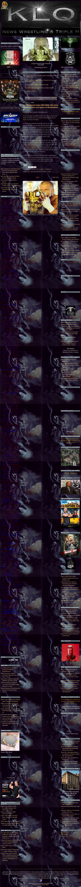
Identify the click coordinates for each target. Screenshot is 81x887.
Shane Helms (10, 533)
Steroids (12, 551)
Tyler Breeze (9, 590)
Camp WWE (15, 264)
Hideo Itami (5, 364)
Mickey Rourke (14, 462)
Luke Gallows (9, 438)
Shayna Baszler (5, 536)
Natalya (9, 475)
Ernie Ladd (8, 336)
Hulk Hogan (15, 366)
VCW (18, 595)
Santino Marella (6, 526)
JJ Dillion (17, 389)
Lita (10, 433)
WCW (4, 607)
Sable (16, 522)
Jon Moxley (9, 397)
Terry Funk (9, 566)
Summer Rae (5, 558)
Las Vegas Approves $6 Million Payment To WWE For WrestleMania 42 (9, 669)
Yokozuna (5, 650)
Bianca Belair (9, 235)
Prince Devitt (9, 496)
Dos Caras (5, 320)
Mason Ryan (13, 448)
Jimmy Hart (5, 387)
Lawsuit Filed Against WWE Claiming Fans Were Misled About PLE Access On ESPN (10, 842)
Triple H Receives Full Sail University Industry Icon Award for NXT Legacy (10, 690)
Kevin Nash (10, 413)
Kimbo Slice (15, 417)
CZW (10, 301)
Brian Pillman (6, 251)
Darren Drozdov (4, 306)
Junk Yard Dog (15, 399)
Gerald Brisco (5, 355)
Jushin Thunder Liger (6, 401)
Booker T (14, 246)
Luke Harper (16, 438)
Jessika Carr (13, 383)
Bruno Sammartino (9, 257)
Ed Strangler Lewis (11, 325)
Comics (14, 292)
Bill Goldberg (11, 239)
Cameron (9, 264)
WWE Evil (8, 618)
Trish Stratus (4, 588)
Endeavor (5, 332)
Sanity (18, 524)
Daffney (14, 301)
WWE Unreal (12, 643)
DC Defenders (11, 311)
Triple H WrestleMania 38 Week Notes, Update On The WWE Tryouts (9, 817)
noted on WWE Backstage (33, 148)
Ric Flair (16, 503)
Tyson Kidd (6, 591)
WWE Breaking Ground (6, 616)
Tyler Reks (16, 590)
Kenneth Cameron (13, 410)
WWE (16, 613)
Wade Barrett (10, 604)
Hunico (4, 367)
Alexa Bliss (8, 209)
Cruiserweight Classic (8, 297)
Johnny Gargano (12, 395)
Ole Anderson (16, 482)
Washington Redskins (12, 606)
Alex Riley (14, 207)
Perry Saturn (17, 492)
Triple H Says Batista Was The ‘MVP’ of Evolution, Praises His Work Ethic (70, 211)
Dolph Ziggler (16, 318)
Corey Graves (15, 295)
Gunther (3, 362)
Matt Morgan (16, 450)
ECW (3, 325)
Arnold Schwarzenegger (13, 221)
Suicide (16, 556)
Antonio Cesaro (14, 216)
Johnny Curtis (4, 395)
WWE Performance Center (10, 631)
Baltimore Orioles (14, 228)
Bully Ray (17, 260)
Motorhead (6, 471)
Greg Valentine (16, 360)
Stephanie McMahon (10, 549)
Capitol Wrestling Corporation (8, 267)
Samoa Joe (12, 524)
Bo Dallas (16, 241)
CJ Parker (15, 287)
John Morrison (14, 394)
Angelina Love (6, 216)
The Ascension (5, 568)
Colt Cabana (8, 292)
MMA (9, 470)
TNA (10, 579)
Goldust (10, 359)
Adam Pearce (8, 202)
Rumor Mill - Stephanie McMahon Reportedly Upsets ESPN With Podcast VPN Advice (69, 748)
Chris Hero (16, 278)
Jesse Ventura (6, 383)
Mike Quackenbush (6, 466)
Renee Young (13, 501)
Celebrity (12, 271)
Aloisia (13, 211)
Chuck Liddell (11, 285)
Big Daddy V (17, 235)
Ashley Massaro (6, 223)
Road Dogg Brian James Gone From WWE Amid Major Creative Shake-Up (10, 710)
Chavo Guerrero (7, 274)
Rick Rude (15, 505)
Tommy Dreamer (11, 582)
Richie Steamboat (7, 505)
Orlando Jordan (11, 484)
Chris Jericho (6, 279)
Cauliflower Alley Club (13, 269)
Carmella (5, 269)
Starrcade (15, 547)
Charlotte (15, 272)
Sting (9, 552)
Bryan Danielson (10, 258)
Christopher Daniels (7, 283)
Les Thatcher (4, 427)
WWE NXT (6, 629)
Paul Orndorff (11, 491)
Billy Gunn (10, 241)
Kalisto (16, 404)
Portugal (16, 494)
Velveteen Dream (5, 596)
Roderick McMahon (10, 514)
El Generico (8, 329)
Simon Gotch (6, 542)
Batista (5, 232)
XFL (16, 648)
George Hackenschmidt (12, 353)
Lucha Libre (11, 436)
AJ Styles (7, 206)
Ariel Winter (11, 220)
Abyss (14, 200)
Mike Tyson (14, 466)
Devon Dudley (10, 315)
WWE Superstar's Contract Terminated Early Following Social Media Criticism (10, 675)
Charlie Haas (9, 272)
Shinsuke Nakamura (7, 540)
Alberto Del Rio (6, 207)
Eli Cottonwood (16, 329)
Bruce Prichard (6, 255)
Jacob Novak (10, 374)
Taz (3, 563)
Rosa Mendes (10, 519)
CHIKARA (11, 276)
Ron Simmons (11, 517)
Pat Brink (15, 485)
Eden (17, 327)
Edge (3, 329)
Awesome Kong (9, 227)
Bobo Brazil (14, 244)
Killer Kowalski (7, 417)
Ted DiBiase (13, 563)
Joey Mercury (16, 390)
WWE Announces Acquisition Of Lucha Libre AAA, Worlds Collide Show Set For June (10, 684)
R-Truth (8, 498)
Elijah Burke (5, 330)
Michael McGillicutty (6, 459)
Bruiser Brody (14, 255)
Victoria (10, 598)
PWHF (3, 498)
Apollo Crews (14, 218)
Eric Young (13, 334)
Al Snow (17, 206)
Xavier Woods (10, 648)
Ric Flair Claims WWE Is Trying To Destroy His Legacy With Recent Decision (70, 589)
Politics (11, 494)
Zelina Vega (15, 652)
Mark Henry (5, 447)
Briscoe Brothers (14, 251)
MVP (16, 473)
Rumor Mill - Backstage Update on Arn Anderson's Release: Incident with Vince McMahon (70, 754)
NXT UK (10, 482)
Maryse (8, 448)
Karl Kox (16, 406)
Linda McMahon (11, 431)
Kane (4, 406)
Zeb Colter (9, 652)
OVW (17, 484)
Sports (10, 547)
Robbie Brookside (10, 512)
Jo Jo (3, 390)
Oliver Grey (4, 483)
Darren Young (12, 306)
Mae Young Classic (7, 443)
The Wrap (35, 119)
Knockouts (13, 418)
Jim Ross (16, 385)
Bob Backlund (6, 243)
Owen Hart (4, 485)
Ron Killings (4, 517)
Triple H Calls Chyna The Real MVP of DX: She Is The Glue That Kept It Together (70, 122)
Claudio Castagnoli (7, 288)
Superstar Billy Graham (8, 561)
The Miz (10, 572)
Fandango (4, 343)
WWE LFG (9, 623)
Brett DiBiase (15, 250)
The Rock (9, 573)
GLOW (5, 359)
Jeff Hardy (14, 380)
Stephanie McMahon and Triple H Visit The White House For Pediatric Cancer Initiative (69, 343)
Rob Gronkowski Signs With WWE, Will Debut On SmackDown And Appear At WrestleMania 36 (40, 107)
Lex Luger (13, 429)
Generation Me (11, 352)
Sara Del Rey (15, 526)
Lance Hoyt (12, 422)
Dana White (6, 304)
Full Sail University (13, 348)
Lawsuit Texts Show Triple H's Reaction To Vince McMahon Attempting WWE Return (69, 81)
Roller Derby (5, 515)
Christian (13, 281)
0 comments (48, 169)
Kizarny (3, 418)
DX (10, 323)
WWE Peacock (15, 629)
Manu (11, 445)
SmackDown (10, 544)
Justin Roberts (13, 403)
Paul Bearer (11, 487)
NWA (10, 480)
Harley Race (9, 362)
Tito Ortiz (16, 575)
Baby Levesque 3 (6, 228)
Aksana (12, 206)
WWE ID (14, 620)
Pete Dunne (5, 494)
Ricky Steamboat (6, 507)
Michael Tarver (15, 459)
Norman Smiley (5, 480)
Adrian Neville (6, 204)
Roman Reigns (14, 515)
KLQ (7, 418)
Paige (10, 485)
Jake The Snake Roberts (8, 376)
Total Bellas (13, 584)
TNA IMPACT (10, 581)
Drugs (9, 322)
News (4, 477)
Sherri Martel (10, 538)
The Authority (13, 568)
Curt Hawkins (9, 299)
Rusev (7, 522)
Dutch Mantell (5, 323)
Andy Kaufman (6, 214)
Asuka (12, 223)
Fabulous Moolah (15, 341)
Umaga (9, 593)
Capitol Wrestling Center (14, 265)
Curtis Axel (4, 301)
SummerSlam (15, 558)
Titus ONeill (7, 577)
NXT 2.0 (4, 482)
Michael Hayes (16, 457)
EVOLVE (11, 339)
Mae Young (15, 441)
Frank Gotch (10, 346)
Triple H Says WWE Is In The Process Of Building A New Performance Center (8, 808)
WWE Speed (6, 636)
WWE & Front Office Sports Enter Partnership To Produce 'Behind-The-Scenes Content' (10, 705)
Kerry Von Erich (11, 411)
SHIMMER (16, 538)
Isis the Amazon (10, 373)
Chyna (10, 287)
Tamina (17, 561)
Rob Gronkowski (10, 510)
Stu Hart (11, 556)
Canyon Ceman (5, 265)
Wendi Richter (10, 607)
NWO (18, 480)
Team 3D (7, 563)
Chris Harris (9, 278)
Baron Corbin (6, 230)
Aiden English (13, 204)
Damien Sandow (9, 302)
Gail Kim (15, 350)
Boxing (5, 248)
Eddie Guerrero (11, 327)
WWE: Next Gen (11, 646)
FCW (9, 343)
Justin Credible (16, 401)
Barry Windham (14, 230)
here (67, 350)
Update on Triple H (31, 91)
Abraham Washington (7, 200)
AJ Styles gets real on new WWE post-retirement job (40, 87)
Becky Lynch (4, 234)
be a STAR (15, 232)
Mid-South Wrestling (15, 464)
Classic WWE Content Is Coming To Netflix (37, 84)
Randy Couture (15, 498)
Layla (16, 424)
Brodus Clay (15, 253)
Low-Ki (13, 434)
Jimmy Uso (12, 387)
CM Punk (16, 288)
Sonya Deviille (6, 545)
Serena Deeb (12, 531)
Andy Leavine (14, 214)
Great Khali (9, 360)
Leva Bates (10, 427)
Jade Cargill (16, 374)
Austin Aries (12, 225)
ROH (17, 514)
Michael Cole (7, 457)
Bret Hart (9, 250)
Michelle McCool (5, 461)
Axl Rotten (17, 227)
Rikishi (13, 506)
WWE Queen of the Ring (8, 632)
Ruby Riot (11, 521)
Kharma (16, 415)
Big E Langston (6, 237)
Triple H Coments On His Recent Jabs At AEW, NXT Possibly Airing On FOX (70, 135)
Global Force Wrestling (12, 357)
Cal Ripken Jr (12, 262)
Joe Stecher (9, 390)
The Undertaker (7, 575)
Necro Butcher (15, 475)
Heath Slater (16, 362)
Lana (7, 422)
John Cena (12, 392)
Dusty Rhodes (15, 322)
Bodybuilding (7, 246)
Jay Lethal (3, 380)
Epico (17, 332)
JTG (10, 399)
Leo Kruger (16, 425)
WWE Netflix (5, 627)
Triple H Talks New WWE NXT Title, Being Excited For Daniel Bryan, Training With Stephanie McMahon (70, 630)
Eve (17, 338)
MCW (3, 455)
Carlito (18, 267)
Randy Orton (6, 499)
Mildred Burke (11, 468)
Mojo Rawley (15, 470)
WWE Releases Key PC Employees (10, 821)
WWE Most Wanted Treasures (12, 625)
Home (37, 177)
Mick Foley (6, 462)
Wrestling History (10, 611)
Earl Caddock (15, 323)
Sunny (4, 559)
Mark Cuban (16, 445)
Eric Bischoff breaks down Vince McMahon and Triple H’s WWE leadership (69, 87)
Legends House (9, 426)
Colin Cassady (15, 290)
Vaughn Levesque (11, 595)
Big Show (14, 237)
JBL (8, 380)
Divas (12, 317)
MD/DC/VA (9, 455)
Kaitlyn (7, 404)
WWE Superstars (8, 638)
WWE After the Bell (6, 615)
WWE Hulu (8, 620)
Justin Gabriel (5, 403)
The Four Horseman (14, 570)
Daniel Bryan (14, 304)
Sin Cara (12, 542)
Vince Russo (14, 600)
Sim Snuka (15, 540)
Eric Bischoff (6, 334)
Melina (15, 455)
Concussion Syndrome (8, 294)
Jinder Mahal (10, 388)
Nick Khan (5, 478)
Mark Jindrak (13, 447)
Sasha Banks (11, 528)
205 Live (4, 199)
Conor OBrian (8, 295)
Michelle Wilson (15, 461)
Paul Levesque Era (12, 489)
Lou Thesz (8, 434)
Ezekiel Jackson (5, 341)
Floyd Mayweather (10, 345)
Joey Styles (4, 392)
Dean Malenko (11, 313)
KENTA (4, 411)
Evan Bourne (10, 338)
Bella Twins (13, 234)
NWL (14, 480)
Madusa (9, 441)
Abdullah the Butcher (13, 199)
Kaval (13, 408)
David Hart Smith (11, 309)
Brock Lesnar (7, 253)
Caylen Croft (5, 271)
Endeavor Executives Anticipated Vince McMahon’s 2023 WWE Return (69, 333)
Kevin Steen (10, 415)
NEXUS (9, 477)
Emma (17, 330)
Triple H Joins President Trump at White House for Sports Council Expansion (70, 365)
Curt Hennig (16, 299)
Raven (2, 501)
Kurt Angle (10, 420)
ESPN (14, 336)
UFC (11, 591)
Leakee (3, 425)
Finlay (14, 343)
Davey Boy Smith (11, 308)
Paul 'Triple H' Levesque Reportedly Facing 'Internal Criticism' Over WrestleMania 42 (70, 742)
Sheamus (11, 536)
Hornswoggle (7, 366)
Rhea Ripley (10, 503)
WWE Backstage (14, 615)
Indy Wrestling (13, 369)
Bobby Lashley (14, 243)
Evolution (5, 339)
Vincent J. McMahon (8, 602)
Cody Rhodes (6, 290)
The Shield (16, 573)
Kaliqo (12, 404)
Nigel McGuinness (14, 478)
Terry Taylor (16, 566)
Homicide (11, 364)
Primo (3, 496)
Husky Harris (10, 367)
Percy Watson (9, 492)
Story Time (15, 554)
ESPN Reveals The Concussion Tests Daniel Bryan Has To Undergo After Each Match (69, 611)
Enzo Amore (12, 332)
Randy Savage (15, 499)
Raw (6, 501)
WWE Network (14, 627)
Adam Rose (16, 202)
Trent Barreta (9, 586)
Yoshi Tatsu (11, 650)
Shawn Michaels (14, 535)
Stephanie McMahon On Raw (68, 322)
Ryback (12, 522)
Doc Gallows (8, 318)
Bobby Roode (7, 244)
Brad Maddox (11, 248)
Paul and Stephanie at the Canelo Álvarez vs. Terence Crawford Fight (69, 380)
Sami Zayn (5, 524)
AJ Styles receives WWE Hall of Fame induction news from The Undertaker (9, 723)
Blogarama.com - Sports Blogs (40, 884)
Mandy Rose (5, 445)
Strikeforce (5, 556)
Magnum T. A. (16, 443)
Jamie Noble (9, 378)
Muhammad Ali (14, 471)
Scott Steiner (10, 529)
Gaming (4, 352)
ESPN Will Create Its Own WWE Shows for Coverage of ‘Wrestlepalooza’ (69, 690)
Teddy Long (10, 565)
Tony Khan (7, 584)
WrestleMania (12, 609)
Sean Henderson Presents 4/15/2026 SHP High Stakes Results (9, 189)
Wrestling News (7, 613)
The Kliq (5, 572)
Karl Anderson (10, 406)
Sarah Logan (4, 528)
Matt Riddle (5, 452)
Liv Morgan (14, 432)
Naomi (4, 475)
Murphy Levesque (8, 473)
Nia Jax (17, 476)
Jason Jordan (16, 378)
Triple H (16, 586)
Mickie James (6, 464)
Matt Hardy (9, 450)
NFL (13, 477)
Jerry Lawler (15, 382)
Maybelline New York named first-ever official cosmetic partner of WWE (69, 205)
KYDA (16, 420)
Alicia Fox (14, 209)
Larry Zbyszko (10, 424)
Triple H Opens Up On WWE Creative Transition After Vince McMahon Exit (69, 76)
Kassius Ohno (7, 408)
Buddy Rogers (9, 260)
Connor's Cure (10, 777)
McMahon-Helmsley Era (12, 454)
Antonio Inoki (5, 218)
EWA (16, 339)
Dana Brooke (16, 302)
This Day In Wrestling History (68, 192)
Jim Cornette (8, 385)
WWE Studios (15, 636)
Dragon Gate (11, 320)
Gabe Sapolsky (8, 350)
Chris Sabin (7, 281)
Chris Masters (15, 279)
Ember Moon (11, 330)
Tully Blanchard (13, 588)
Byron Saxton (5, 262)
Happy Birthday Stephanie (67, 369)
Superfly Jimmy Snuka (12, 559)
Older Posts (56, 177)
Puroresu (16, 496)
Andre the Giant (14, 213)
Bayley (9, 232)
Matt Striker (11, 452)
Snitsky (17, 543)
